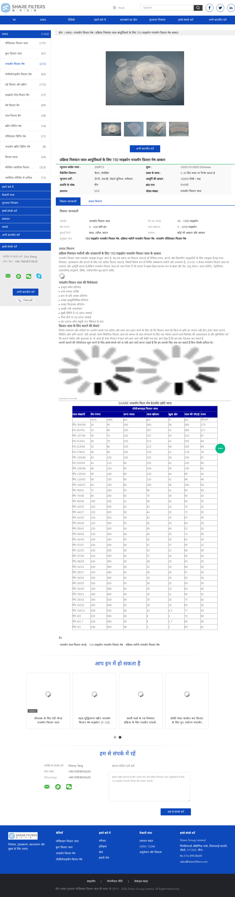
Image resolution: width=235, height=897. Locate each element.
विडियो (71, 20)
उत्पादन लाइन (146, 841)
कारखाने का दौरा (128, 20)
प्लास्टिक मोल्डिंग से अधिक (25, 178)
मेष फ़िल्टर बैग (25, 105)
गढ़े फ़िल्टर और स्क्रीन (25, 85)
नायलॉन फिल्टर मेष (25, 64)
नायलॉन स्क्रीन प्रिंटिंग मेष (25, 147)
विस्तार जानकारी (68, 201)
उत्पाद (43, 20)
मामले (5, 227)
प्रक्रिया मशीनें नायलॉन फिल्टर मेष (142, 645)
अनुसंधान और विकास (150, 852)
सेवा (101, 852)
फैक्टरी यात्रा (8, 195)
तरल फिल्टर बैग (25, 116)
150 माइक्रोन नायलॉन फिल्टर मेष (106, 645)
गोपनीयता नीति (115, 881)
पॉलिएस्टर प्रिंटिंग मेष (25, 136)
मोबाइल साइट (141, 881)
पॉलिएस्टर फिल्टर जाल (25, 43)
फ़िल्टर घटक (25, 157)
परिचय (102, 841)
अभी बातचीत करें (218, 20)
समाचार (6, 219)
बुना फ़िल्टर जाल (25, 54)
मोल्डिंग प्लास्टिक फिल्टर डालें (25, 167)
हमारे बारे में (100, 20)
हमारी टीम (104, 858)
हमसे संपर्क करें (185, 20)
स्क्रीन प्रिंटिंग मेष (25, 126)
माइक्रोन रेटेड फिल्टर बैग (25, 95)
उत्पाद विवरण (95, 201)
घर (14, 20)
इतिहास (103, 846)
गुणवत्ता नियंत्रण (157, 20)
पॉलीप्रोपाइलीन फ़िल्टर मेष (25, 74)
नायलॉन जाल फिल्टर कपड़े (73, 645)
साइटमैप (91, 881)
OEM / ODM (147, 846)
